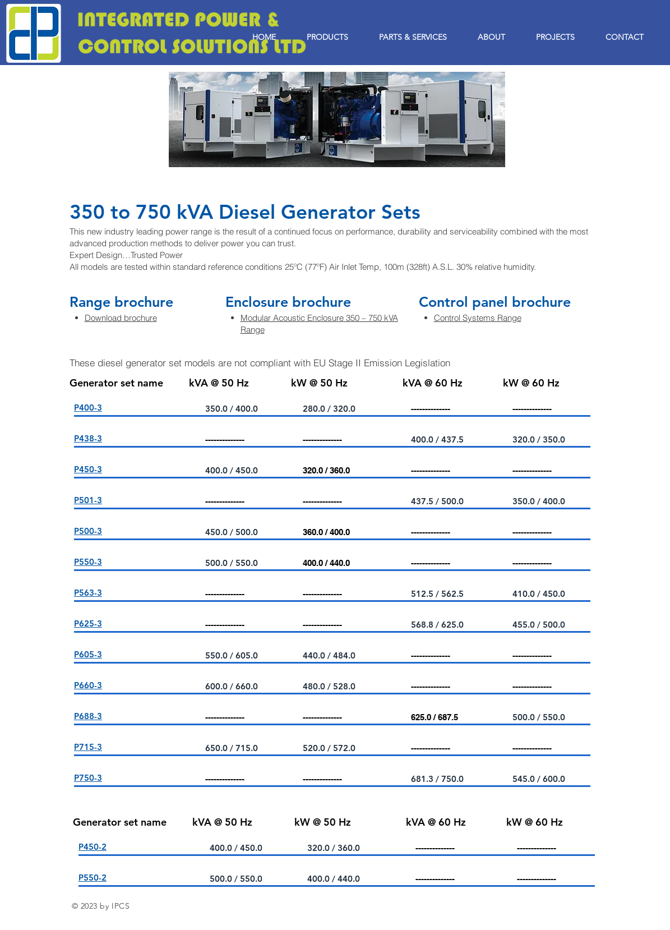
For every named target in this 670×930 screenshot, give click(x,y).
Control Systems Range (477, 317)
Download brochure (121, 317)
